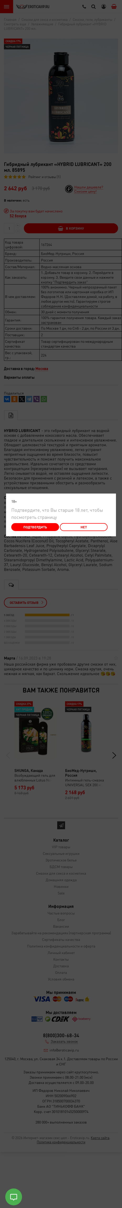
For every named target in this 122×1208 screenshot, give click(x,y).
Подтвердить (35, 527)
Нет (84, 527)
